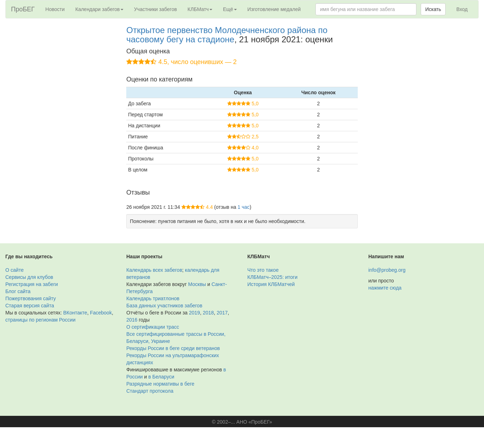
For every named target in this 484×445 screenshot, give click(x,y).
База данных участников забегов (164, 305)
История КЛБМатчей (271, 284)
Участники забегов (155, 9)
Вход (462, 9)
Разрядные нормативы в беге (160, 384)
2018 (208, 313)
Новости (55, 9)
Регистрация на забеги (31, 284)
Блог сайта (18, 291)
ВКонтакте (75, 313)
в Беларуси (161, 377)
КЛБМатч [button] (199, 9)
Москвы (197, 284)
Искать (433, 9)
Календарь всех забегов (154, 270)
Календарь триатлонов (152, 298)
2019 (194, 313)
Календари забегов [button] (99, 9)
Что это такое (263, 270)
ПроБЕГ (23, 9)
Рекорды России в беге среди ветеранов (173, 348)
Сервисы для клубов (29, 277)
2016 (131, 320)
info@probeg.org (387, 270)
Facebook (101, 313)
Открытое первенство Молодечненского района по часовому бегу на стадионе (227, 34)
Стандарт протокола (149, 391)
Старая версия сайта (29, 305)
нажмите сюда (384, 288)
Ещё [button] (230, 9)
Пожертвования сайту (30, 298)
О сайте (14, 270)
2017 (222, 313)
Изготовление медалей (274, 9)
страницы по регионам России (40, 320)
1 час (244, 207)
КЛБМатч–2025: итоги (273, 277)
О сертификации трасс (152, 327)
